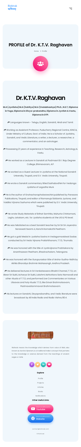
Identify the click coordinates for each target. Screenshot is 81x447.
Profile (43, 51)
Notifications (40, 396)
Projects (40, 383)
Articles (40, 387)
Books (40, 391)
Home (36, 51)
